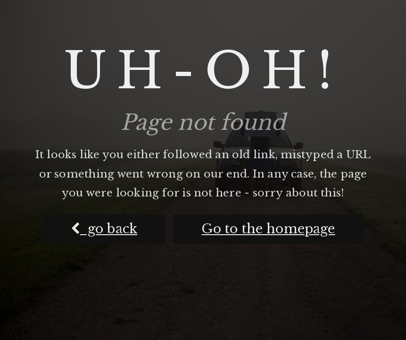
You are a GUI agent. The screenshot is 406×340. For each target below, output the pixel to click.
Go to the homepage (268, 229)
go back (104, 229)
